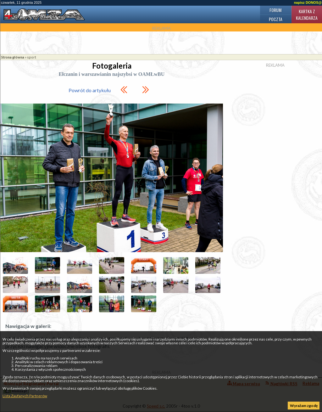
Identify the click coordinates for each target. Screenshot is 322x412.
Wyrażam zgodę (304, 405)
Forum (275, 10)
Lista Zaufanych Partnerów (25, 395)
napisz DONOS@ (308, 2)
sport (31, 57)
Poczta (275, 19)
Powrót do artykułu (90, 90)
